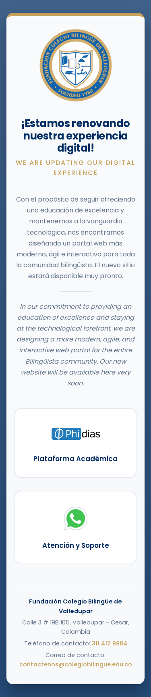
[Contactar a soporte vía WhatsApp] (75, 527)
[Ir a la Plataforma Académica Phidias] (75, 443)
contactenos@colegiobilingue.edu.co (75, 664)
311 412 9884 (109, 643)
